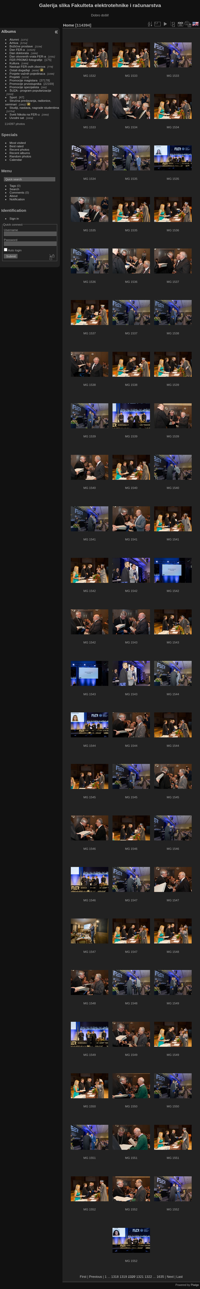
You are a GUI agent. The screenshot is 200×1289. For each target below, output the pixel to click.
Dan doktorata (19, 53)
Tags (13, 185)
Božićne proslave (21, 46)
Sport (13, 97)
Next (170, 1277)
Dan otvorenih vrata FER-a (28, 56)
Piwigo (195, 1284)
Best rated (17, 146)
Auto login (13, 250)
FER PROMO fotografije (26, 59)
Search (14, 189)
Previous (95, 1277)
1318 (114, 1277)
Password (10, 239)
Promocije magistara (24, 80)
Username (11, 230)
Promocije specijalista (24, 87)
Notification (17, 199)
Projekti (15, 77)
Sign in (14, 218)
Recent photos (19, 149)
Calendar (16, 159)
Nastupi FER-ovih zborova (27, 66)
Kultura (14, 63)
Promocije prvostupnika (25, 83)
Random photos (20, 156)
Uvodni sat (17, 117)
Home (68, 25)
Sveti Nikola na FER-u (25, 114)
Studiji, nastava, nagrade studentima (34, 107)
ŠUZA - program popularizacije (30, 90)
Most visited (18, 142)
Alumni (14, 39)
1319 (123, 1277)
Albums (8, 31)
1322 (148, 1277)
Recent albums (20, 153)
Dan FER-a (17, 49)
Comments (17, 192)
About (14, 195)
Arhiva (14, 42)
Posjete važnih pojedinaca (27, 73)
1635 (160, 1277)
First (83, 1277)
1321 (139, 1277)
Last (179, 1277)
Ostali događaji (20, 70)
